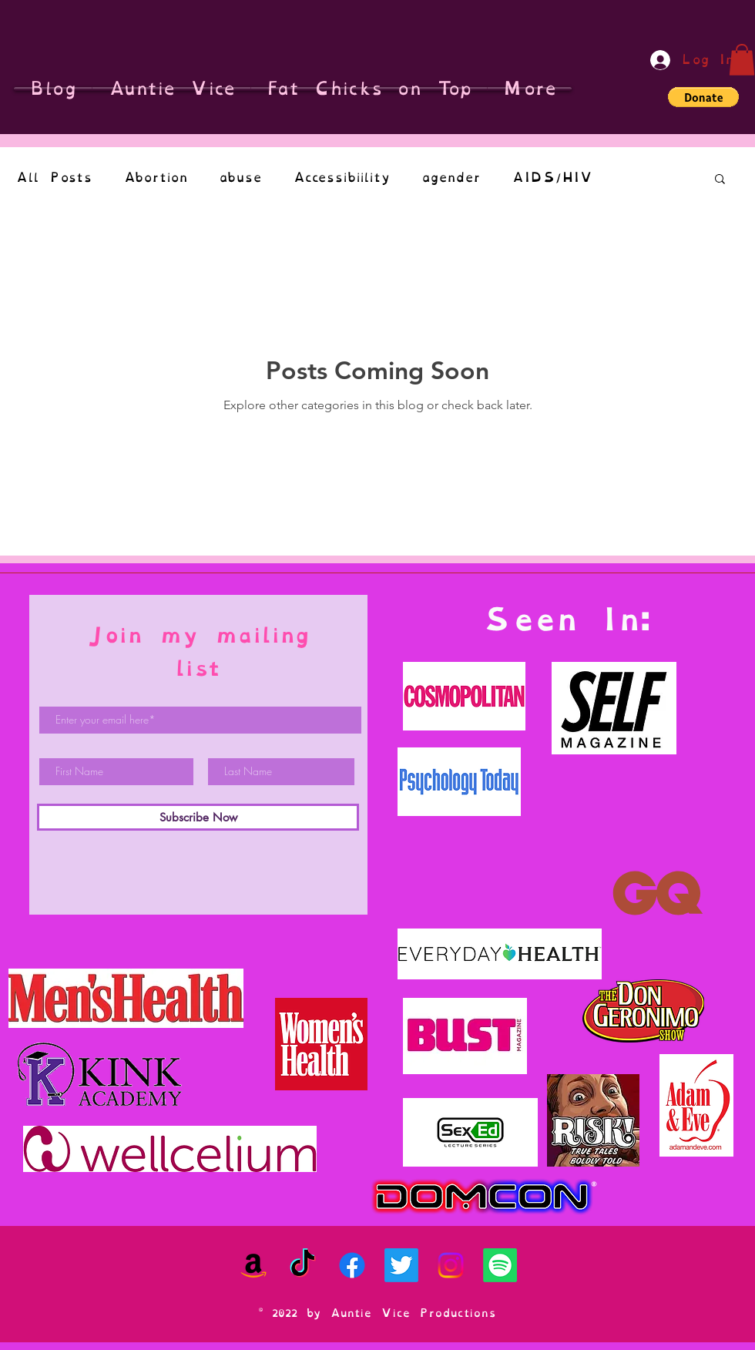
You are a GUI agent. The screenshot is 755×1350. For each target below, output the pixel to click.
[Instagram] (451, 1265)
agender (451, 178)
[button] (742, 60)
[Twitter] (401, 1265)
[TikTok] (303, 1265)
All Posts (53, 178)
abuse (240, 178)
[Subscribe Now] (198, 817)
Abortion (155, 178)
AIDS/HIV (552, 178)
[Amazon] (253, 1265)
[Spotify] (500, 1265)
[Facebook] (352, 1265)
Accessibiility (342, 178)
